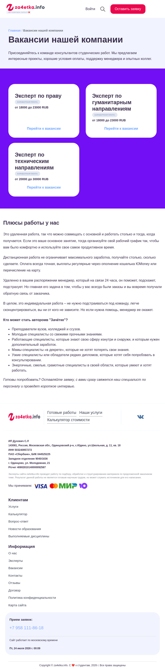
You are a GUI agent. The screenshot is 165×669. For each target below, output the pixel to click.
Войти (90, 9)
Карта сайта (17, 605)
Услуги (13, 506)
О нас (12, 553)
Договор (14, 590)
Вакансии (15, 568)
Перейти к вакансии (44, 128)
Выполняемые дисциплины (28, 536)
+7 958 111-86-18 (26, 627)
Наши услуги (90, 412)
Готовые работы (61, 412)
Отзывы (14, 583)
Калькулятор (17, 514)
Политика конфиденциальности (32, 597)
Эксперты (15, 560)
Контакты (15, 575)
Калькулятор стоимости (68, 420)
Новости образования (24, 529)
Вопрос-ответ (18, 521)
